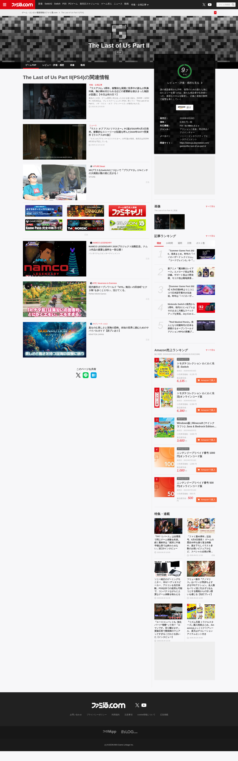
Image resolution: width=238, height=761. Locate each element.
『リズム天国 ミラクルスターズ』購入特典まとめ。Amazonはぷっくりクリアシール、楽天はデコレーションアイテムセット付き (201, 638)
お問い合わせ (78, 725)
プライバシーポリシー (98, 725)
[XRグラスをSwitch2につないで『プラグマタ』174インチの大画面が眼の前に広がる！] (54, 185)
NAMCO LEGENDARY (102, 245)
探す (188, 110)
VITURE (92, 180)
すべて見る (210, 209)
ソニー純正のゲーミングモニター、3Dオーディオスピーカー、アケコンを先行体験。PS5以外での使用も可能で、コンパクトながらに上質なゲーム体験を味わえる (168, 593)
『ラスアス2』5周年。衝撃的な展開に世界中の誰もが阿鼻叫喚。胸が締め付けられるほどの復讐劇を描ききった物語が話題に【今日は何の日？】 (118, 94)
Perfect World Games (97, 297)
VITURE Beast (99, 169)
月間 (189, 245)
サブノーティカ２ (100, 326)
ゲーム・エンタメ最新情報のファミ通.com (40, 13)
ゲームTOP (30, 66)
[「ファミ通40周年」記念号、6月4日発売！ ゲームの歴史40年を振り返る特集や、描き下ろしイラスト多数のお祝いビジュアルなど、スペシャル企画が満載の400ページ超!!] (201, 528)
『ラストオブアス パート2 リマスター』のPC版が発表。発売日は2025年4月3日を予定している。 (119, 143)
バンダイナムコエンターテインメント (104, 256)
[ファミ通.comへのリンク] (22, 4)
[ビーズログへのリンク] (129, 741)
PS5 (65, 4)
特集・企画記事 (140, 4)
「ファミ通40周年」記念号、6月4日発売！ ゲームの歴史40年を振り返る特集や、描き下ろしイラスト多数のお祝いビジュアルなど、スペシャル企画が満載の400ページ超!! (201, 548)
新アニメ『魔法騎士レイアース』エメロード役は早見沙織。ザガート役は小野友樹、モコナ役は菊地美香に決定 (181, 276)
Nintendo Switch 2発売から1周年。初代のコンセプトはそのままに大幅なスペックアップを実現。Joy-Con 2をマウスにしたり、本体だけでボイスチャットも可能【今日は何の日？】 (181, 311)
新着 (40, 4)
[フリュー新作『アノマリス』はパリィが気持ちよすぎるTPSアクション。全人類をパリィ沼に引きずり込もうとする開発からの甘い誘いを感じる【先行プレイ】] (201, 574)
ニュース (119, 4)
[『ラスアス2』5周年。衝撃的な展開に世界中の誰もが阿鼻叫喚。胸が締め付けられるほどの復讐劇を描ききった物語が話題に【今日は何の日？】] (54, 104)
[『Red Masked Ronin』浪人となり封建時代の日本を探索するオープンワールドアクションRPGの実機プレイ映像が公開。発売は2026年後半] (206, 328)
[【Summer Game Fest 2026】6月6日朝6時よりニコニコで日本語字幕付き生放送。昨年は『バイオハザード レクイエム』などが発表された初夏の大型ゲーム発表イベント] (206, 292)
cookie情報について (145, 725)
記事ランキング (165, 238)
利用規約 (115, 725)
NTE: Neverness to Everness (105, 286)
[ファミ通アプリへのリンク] (109, 741)
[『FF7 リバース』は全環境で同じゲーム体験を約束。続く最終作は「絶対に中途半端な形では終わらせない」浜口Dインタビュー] (168, 528)
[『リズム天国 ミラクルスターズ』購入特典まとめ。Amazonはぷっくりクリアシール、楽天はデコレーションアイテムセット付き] (201, 619)
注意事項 (128, 725)
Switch (58, 4)
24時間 (169, 245)
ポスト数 (200, 245)
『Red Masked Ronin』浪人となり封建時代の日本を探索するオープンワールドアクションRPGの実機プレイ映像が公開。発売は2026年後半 (181, 329)
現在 (159, 245)
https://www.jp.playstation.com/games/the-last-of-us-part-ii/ (194, 147)
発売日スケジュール (90, 4)
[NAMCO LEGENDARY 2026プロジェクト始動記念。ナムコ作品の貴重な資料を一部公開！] (54, 261)
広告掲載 (161, 725)
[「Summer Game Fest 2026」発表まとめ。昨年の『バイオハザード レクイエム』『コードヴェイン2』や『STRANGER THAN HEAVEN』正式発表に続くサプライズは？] (206, 257)
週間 (180, 245)
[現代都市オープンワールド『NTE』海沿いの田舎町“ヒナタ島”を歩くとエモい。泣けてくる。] (54, 302)
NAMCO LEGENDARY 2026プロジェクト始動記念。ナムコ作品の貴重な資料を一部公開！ (118, 251)
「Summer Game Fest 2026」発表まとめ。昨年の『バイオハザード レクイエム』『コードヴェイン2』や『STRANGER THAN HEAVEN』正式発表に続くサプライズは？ (181, 258)
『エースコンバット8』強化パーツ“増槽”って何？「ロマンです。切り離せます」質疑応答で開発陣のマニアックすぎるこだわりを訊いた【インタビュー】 (167, 638)
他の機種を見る (190, 128)
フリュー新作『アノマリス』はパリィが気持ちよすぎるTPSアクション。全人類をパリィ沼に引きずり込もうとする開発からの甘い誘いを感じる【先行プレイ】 (200, 593)
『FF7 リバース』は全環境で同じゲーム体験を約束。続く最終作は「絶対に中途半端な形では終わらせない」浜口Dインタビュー (168, 548)
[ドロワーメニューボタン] (4, 4)
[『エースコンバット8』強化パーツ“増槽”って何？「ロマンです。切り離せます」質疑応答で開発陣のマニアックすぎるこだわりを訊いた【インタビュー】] (168, 619)
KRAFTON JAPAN (96, 337)
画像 (72, 66)
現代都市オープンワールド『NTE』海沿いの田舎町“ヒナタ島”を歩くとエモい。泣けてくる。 (119, 291)
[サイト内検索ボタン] (226, 4)
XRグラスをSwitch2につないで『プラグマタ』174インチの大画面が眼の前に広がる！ (118, 174)
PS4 (119, 52)
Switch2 (48, 4)
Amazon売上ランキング (171, 352)
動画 (128, 4)
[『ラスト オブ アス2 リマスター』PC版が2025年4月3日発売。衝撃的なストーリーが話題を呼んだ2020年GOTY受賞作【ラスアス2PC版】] (54, 144)
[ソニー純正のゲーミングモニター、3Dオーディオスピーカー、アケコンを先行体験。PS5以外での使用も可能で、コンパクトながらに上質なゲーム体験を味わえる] (168, 574)
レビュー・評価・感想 (53, 66)
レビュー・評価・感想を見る (183, 85)
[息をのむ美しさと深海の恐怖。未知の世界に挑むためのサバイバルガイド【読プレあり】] (54, 342)
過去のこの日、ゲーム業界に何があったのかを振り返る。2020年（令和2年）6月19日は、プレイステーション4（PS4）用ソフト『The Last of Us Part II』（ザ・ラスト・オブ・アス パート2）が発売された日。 (119, 104)
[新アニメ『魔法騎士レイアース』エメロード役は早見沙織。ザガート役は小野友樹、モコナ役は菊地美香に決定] (206, 274)
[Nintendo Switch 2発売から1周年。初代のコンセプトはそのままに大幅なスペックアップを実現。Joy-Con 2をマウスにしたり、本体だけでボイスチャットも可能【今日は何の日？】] (206, 310)
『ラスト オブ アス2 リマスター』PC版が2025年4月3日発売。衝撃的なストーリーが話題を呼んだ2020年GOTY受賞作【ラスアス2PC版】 (118, 134)
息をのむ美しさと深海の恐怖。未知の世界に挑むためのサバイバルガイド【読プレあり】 (118, 332)
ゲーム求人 (107, 4)
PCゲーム (74, 4)
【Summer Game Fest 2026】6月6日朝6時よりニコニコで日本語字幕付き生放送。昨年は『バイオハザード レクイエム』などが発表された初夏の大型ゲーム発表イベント (181, 294)
